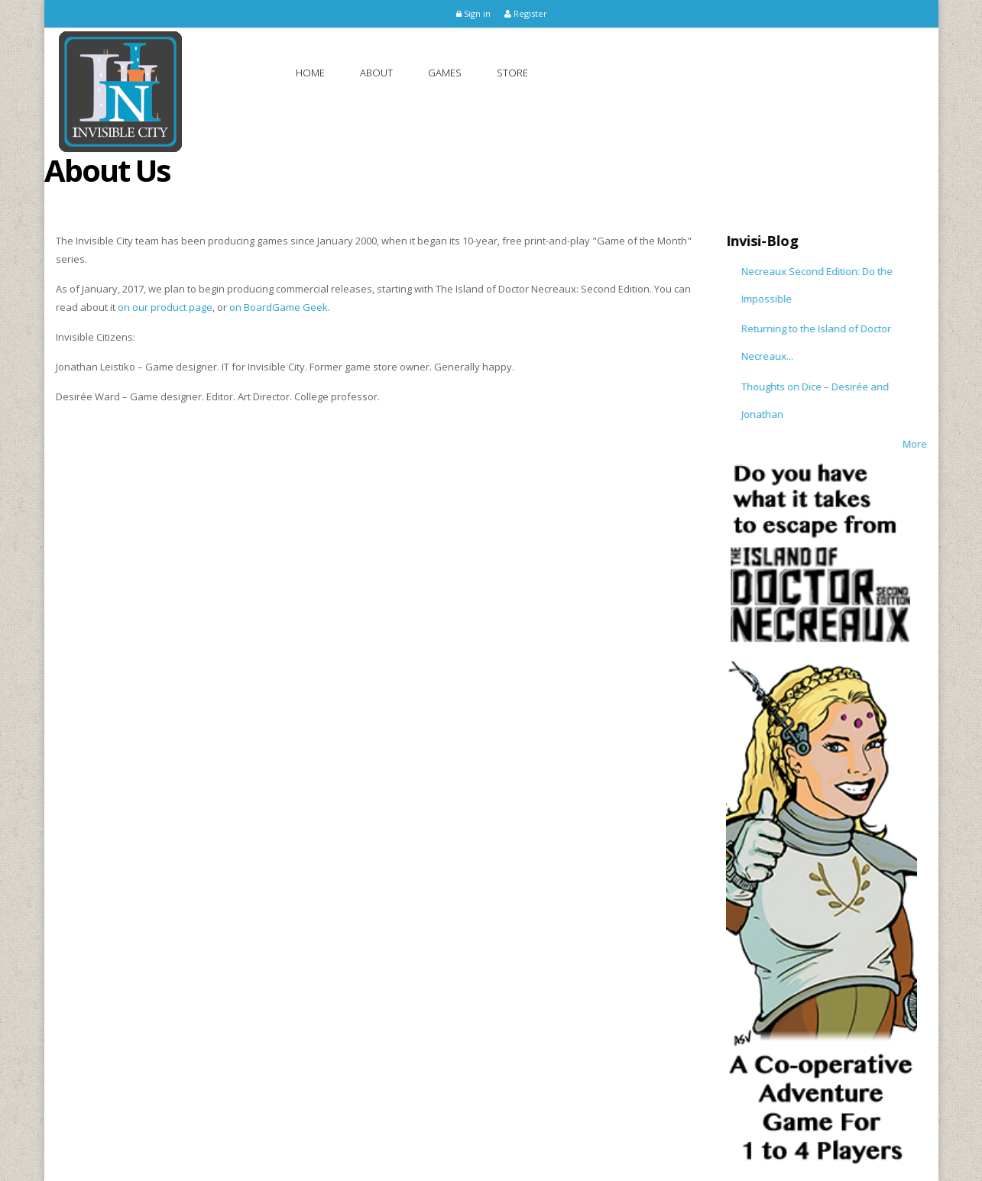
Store (512, 72)
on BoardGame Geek (278, 307)
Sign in (473, 13)
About (376, 72)
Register (525, 13)
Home (310, 72)
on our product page (165, 307)
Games (445, 72)
